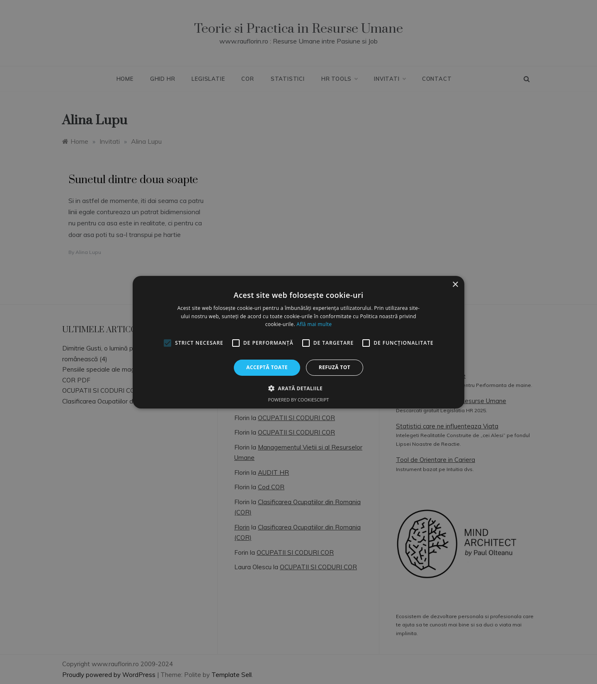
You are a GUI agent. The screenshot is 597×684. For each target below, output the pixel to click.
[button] (298, 388)
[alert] (298, 342)
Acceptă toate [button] (267, 367)
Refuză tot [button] (334, 367)
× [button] (455, 284)
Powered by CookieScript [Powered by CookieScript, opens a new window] (298, 399)
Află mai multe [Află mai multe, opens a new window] (314, 324)
